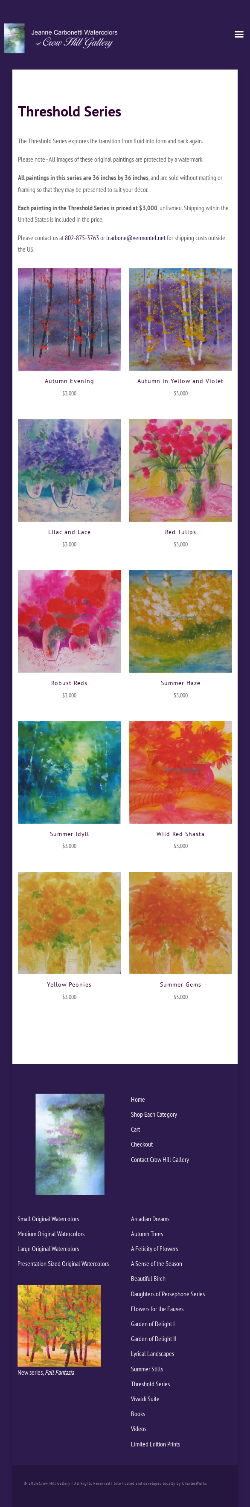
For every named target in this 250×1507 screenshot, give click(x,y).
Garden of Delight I (153, 1323)
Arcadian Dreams (150, 1218)
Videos (138, 1428)
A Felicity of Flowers (154, 1248)
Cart (135, 1129)
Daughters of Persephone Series (168, 1293)
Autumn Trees (147, 1233)
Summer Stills (147, 1369)
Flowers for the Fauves (157, 1308)
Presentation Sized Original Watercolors (63, 1263)
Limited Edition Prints (155, 1444)
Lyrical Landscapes (152, 1353)
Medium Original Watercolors (50, 1233)
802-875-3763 (82, 237)
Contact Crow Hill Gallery (160, 1159)
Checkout (142, 1144)
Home (138, 1099)
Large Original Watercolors (48, 1248)
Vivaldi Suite (145, 1398)
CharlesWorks (194, 1483)
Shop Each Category (154, 1114)
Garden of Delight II (154, 1338)
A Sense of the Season (156, 1263)
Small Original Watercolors (48, 1218)
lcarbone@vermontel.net (136, 237)
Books (138, 1413)
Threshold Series (150, 1383)
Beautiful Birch (148, 1278)
